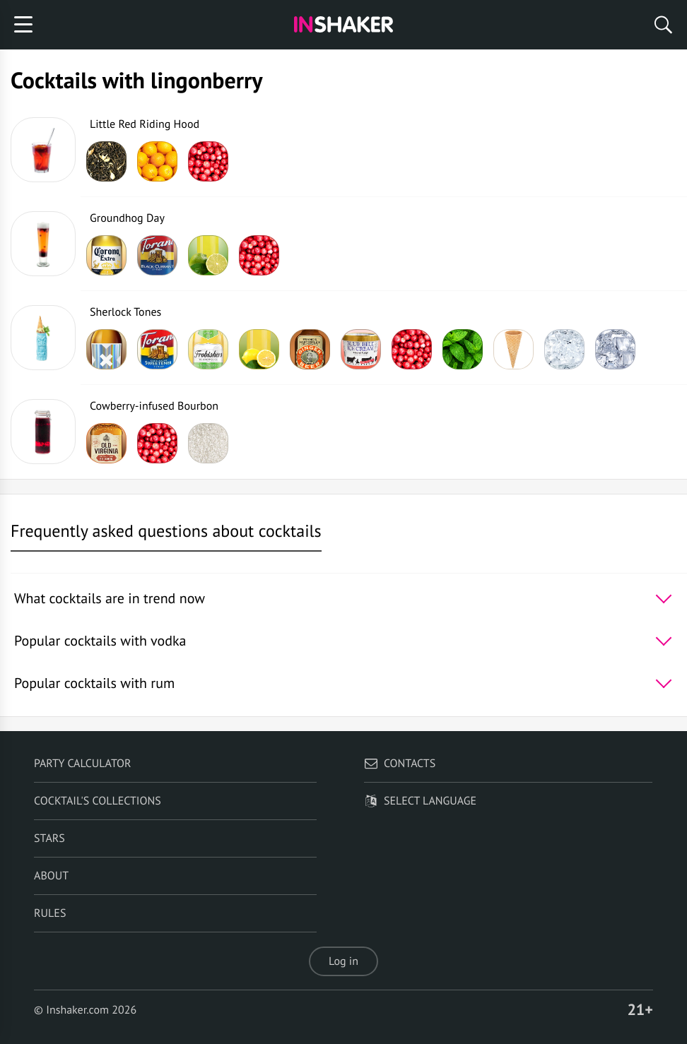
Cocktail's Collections (97, 801)
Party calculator (82, 764)
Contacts (399, 764)
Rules (50, 913)
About (51, 876)
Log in (343, 961)
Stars (49, 838)
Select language (420, 801)
